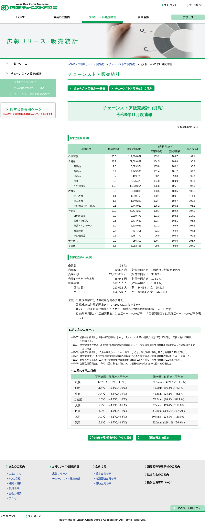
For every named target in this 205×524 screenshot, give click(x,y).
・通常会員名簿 (102, 473)
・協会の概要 (14, 493)
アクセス (184, 18)
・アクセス (12, 498)
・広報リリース (59, 473)
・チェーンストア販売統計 (65, 478)
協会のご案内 (61, 18)
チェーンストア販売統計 (123, 64)
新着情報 (28, 64)
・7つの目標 (13, 478)
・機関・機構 (14, 483)
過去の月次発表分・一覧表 (29, 88)
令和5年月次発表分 (25, 82)
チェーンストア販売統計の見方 (32, 94)
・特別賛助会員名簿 (104, 478)
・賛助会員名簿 (102, 483)
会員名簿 (143, 18)
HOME (20, 18)
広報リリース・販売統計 (102, 18)
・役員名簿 (12, 488)
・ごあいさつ (14, 473)
